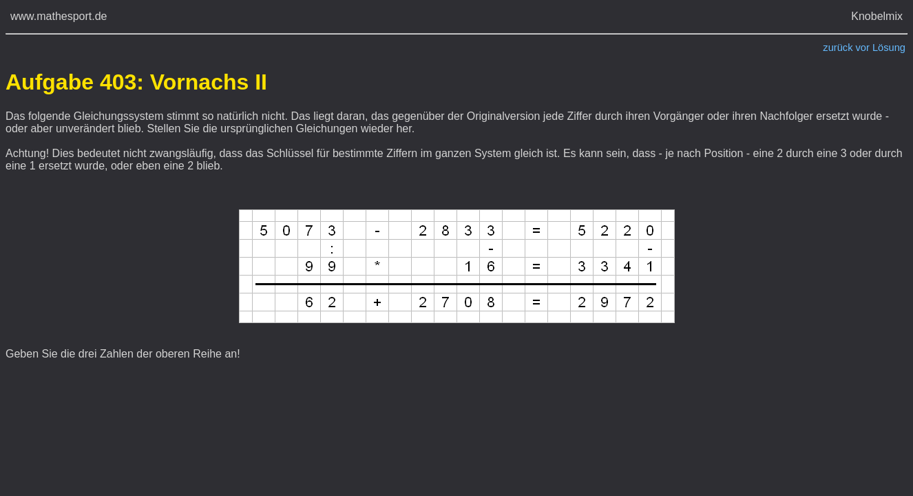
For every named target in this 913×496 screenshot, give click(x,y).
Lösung (888, 47)
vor (863, 47)
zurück (837, 47)
